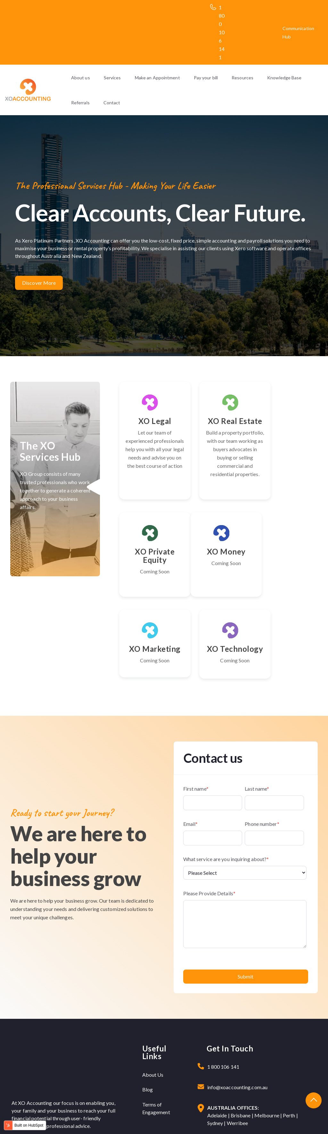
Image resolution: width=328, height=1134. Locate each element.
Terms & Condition (290, 1120)
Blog (147, 1025)
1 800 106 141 (222, 32)
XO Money (149, 576)
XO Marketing (218, 580)
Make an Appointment (157, 77)
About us (80, 77)
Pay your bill (206, 77)
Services (112, 77)
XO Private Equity (288, 425)
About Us (153, 1011)
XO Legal (149, 421)
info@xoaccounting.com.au (237, 1023)
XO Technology (287, 580)
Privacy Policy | (252, 1120)
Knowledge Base (284, 77)
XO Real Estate (218, 425)
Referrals (80, 102)
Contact (111, 102)
